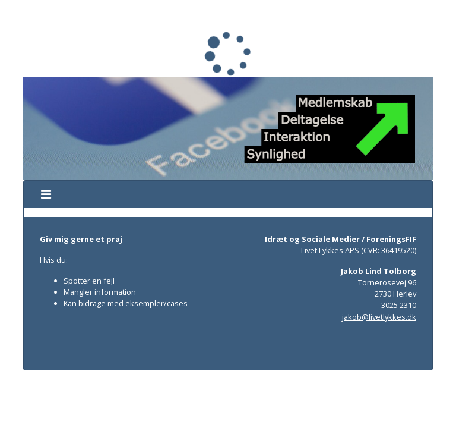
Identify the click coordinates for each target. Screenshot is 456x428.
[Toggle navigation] (46, 194)
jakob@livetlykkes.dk (379, 316)
